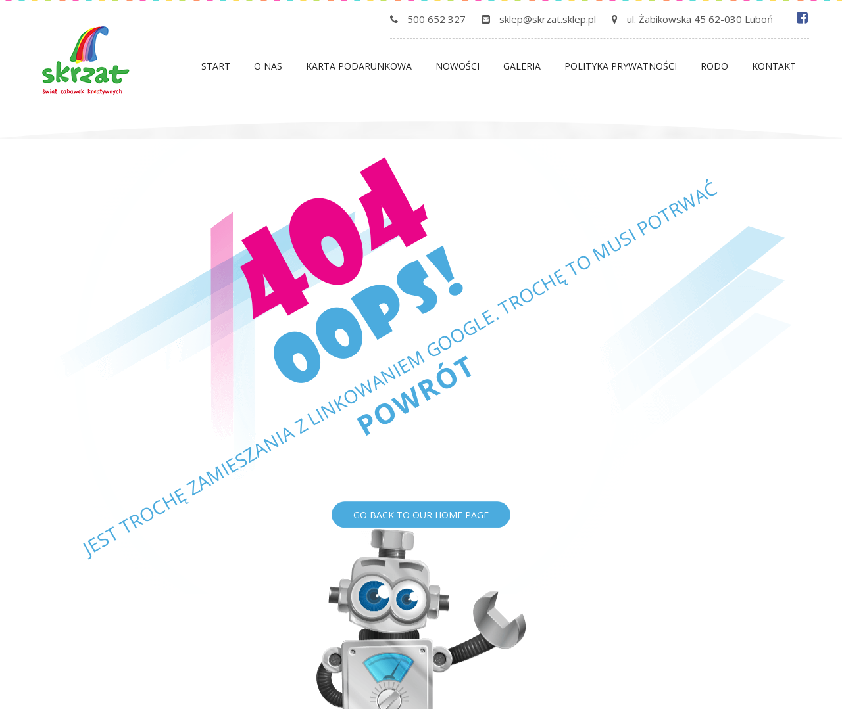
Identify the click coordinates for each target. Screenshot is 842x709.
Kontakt (774, 66)
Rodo (714, 66)
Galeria (522, 66)
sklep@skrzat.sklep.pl (547, 19)
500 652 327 (436, 19)
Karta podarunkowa (359, 66)
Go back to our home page (421, 515)
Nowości (457, 66)
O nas (268, 66)
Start (215, 66)
